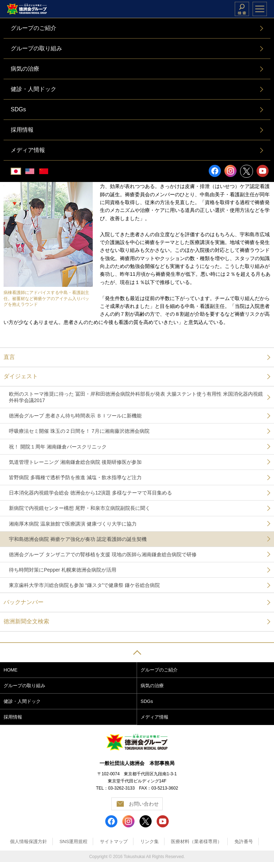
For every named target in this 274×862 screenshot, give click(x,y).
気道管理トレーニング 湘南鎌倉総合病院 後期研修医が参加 (75, 462)
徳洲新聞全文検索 (26, 621)
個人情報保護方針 (28, 841)
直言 (9, 357)
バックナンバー (24, 602)
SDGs (147, 701)
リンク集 (149, 841)
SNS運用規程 (74, 841)
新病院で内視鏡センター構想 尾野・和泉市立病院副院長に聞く (79, 508)
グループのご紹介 (159, 670)
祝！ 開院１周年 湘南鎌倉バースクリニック (58, 447)
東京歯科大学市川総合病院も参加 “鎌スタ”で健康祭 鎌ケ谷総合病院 (84, 585)
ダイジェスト (21, 376)
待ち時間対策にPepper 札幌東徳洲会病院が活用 (62, 570)
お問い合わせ (144, 804)
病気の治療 (152, 685)
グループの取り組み (24, 685)
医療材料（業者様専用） (196, 841)
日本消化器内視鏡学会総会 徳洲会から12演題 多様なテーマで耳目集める (90, 493)
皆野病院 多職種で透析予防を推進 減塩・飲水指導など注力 (75, 477)
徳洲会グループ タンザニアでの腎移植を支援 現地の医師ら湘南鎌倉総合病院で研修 (103, 554)
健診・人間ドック (22, 701)
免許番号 (243, 841)
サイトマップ (114, 841)
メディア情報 (154, 717)
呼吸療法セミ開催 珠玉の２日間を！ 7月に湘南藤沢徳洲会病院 (79, 431)
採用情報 (13, 717)
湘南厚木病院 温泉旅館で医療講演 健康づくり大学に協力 (73, 524)
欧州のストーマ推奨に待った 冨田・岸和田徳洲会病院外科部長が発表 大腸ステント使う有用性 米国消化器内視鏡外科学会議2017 (136, 397)
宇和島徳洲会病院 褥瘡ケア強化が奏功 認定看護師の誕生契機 (78, 539)
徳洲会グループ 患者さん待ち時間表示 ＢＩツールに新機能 (75, 416)
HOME (10, 670)
